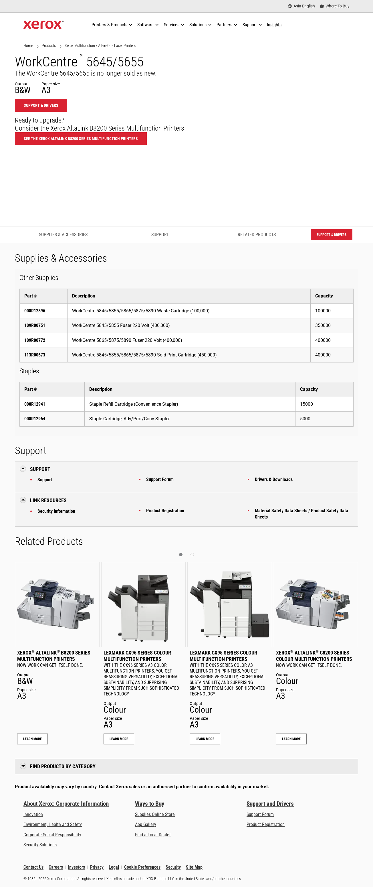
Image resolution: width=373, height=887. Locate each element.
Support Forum (160, 479)
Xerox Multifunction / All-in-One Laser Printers (100, 45)
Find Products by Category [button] (63, 766)
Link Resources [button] (48, 500)
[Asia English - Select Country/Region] (301, 6)
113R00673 (34, 355)
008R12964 (34, 418)
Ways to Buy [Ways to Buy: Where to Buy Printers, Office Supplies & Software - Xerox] (149, 803)
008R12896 (34, 311)
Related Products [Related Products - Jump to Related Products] (257, 234)
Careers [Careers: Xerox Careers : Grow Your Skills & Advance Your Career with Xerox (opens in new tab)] (56, 867)
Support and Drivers (270, 803)
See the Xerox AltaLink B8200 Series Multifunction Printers (81, 138)
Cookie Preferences (142, 867)
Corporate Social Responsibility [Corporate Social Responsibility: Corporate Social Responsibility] (52, 834)
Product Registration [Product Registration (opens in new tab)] (266, 824)
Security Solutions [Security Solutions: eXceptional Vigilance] (40, 844)
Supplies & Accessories (63, 234)
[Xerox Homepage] (43, 25)
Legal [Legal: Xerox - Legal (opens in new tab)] (114, 867)
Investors (76, 867)
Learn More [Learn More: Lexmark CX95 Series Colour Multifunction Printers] (205, 739)
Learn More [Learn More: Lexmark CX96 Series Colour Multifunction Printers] (119, 739)
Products (49, 45)
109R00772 (34, 340)
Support (44, 479)
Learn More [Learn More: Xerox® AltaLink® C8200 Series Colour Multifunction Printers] (291, 739)
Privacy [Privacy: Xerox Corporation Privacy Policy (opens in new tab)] (97, 867)
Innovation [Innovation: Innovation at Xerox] (33, 814)
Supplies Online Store (155, 814)
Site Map (194, 867)
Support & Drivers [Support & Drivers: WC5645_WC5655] (41, 105)
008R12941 (34, 404)
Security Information (56, 511)
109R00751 (34, 325)
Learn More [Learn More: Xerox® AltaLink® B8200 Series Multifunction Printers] (32, 739)
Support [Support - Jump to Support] (160, 234)
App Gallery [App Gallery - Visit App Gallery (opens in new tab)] (145, 824)
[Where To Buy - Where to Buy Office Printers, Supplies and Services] (335, 6)
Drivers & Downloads (274, 479)
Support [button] (40, 469)
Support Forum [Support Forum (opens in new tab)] (260, 814)
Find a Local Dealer (153, 834)
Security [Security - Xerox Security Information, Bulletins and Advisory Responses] (173, 867)
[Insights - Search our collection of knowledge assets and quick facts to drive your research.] (274, 25)
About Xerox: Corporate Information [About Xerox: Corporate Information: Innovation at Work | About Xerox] (66, 803)
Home (28, 45)
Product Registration (165, 510)
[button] (180, 554)
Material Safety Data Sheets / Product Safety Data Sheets (301, 514)
